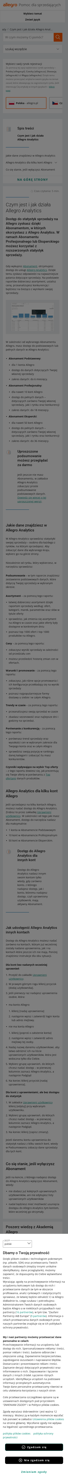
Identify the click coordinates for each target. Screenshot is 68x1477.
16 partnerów (24, 1312)
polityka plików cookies (16, 1433)
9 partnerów (38, 1316)
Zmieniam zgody (34, 1472)
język (7, 1240)
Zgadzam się (34, 1447)
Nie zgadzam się (34, 1460)
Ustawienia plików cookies (48, 1419)
